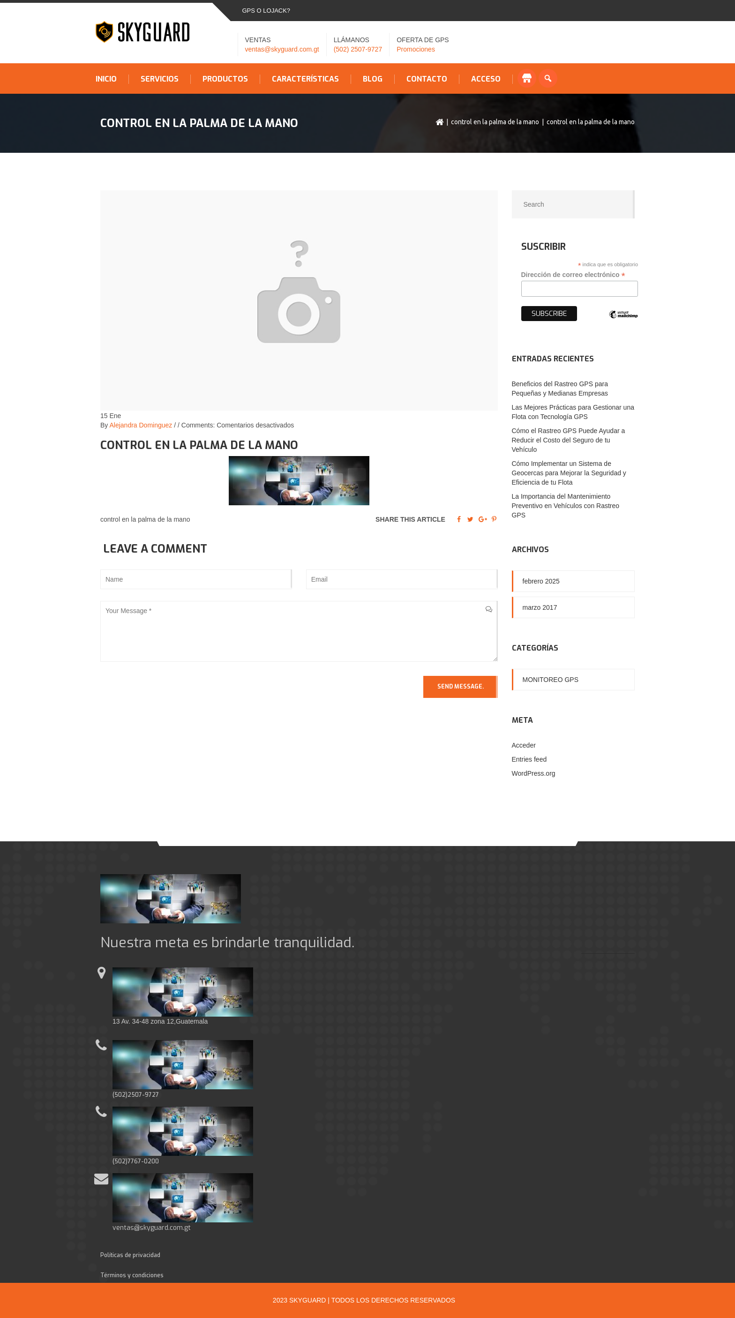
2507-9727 (143, 1095)
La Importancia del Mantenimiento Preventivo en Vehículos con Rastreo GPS (566, 506)
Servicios (160, 79)
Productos (225, 79)
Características (305, 79)
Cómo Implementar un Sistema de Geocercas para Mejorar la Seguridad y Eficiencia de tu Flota (569, 473)
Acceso (486, 79)
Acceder (524, 745)
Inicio (106, 79)
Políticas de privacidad (130, 1255)
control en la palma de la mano (495, 122)
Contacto (426, 79)
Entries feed (529, 759)
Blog (372, 79)
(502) (120, 1095)
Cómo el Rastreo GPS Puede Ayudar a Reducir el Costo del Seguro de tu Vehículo (568, 440)
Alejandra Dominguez (140, 425)
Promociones (416, 49)
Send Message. (460, 686)
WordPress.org (533, 773)
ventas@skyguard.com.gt (282, 49)
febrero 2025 (541, 581)
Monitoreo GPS (551, 679)
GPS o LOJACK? (266, 10)
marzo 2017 (540, 607)
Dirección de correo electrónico (573, 274)
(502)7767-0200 (135, 1161)
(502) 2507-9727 (358, 49)
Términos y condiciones (132, 1275)
